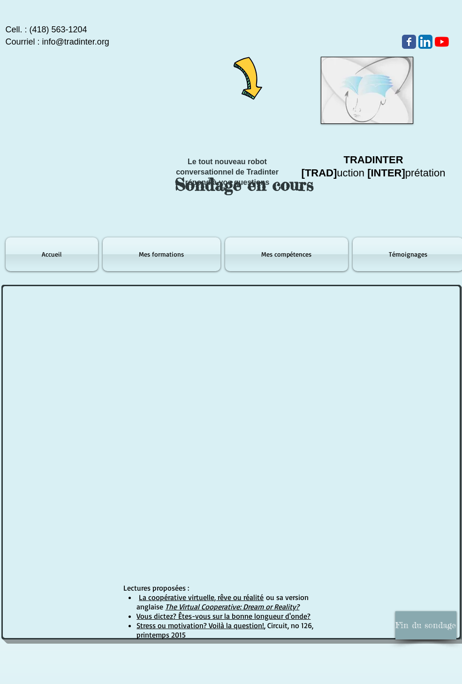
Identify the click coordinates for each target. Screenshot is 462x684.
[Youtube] (442, 42)
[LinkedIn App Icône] (425, 42)
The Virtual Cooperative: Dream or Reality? (232, 606)
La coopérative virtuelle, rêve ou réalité (201, 597)
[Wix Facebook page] (409, 42)
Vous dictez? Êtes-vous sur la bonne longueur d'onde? (223, 616)
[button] (425, 625)
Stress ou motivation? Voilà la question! (200, 625)
